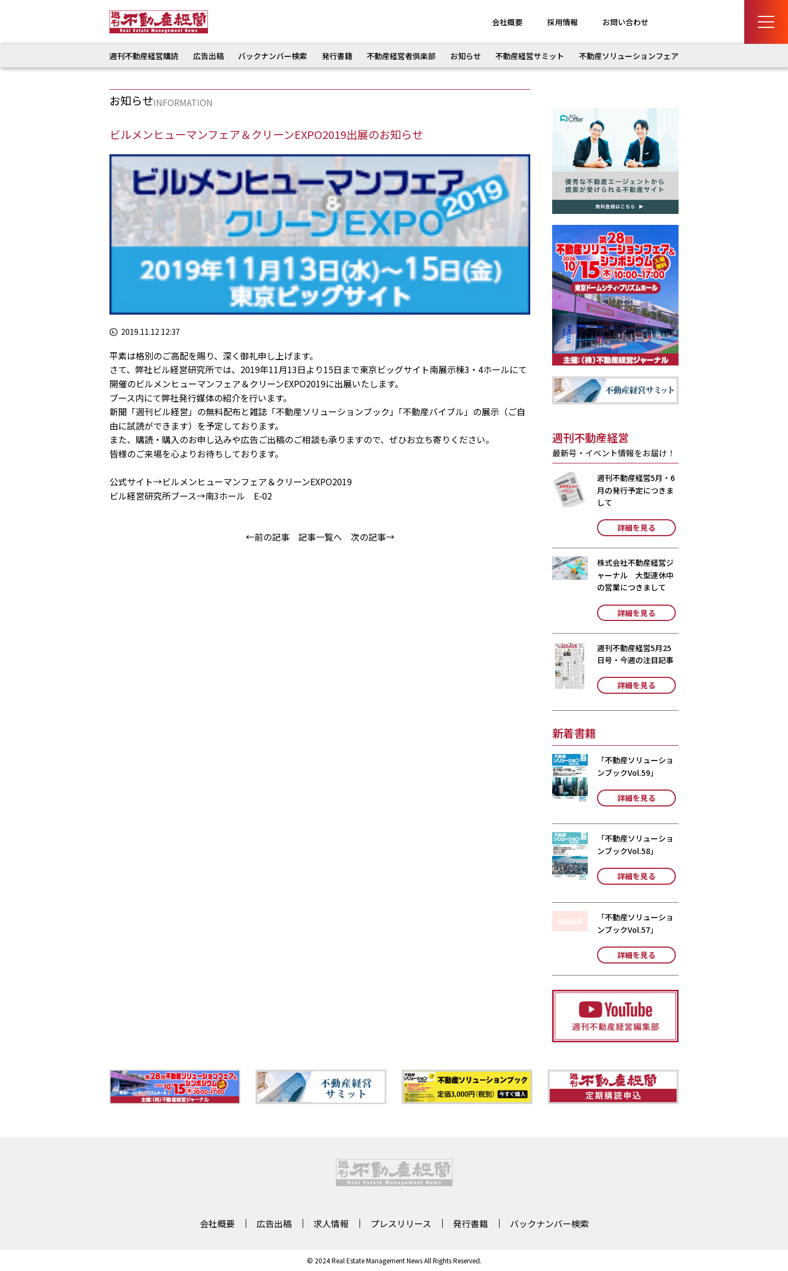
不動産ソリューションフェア (629, 55)
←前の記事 (267, 536)
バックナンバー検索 (272, 55)
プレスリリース (400, 1223)
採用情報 (562, 21)
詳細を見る (636, 527)
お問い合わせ (625, 21)
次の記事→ (373, 536)
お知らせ (465, 55)
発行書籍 (337, 55)
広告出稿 (208, 55)
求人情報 (331, 1223)
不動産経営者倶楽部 (401, 55)
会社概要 (507, 21)
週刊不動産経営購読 (143, 55)
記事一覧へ (320, 536)
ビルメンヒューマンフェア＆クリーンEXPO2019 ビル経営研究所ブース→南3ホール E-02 (230, 488)
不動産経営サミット (529, 55)
